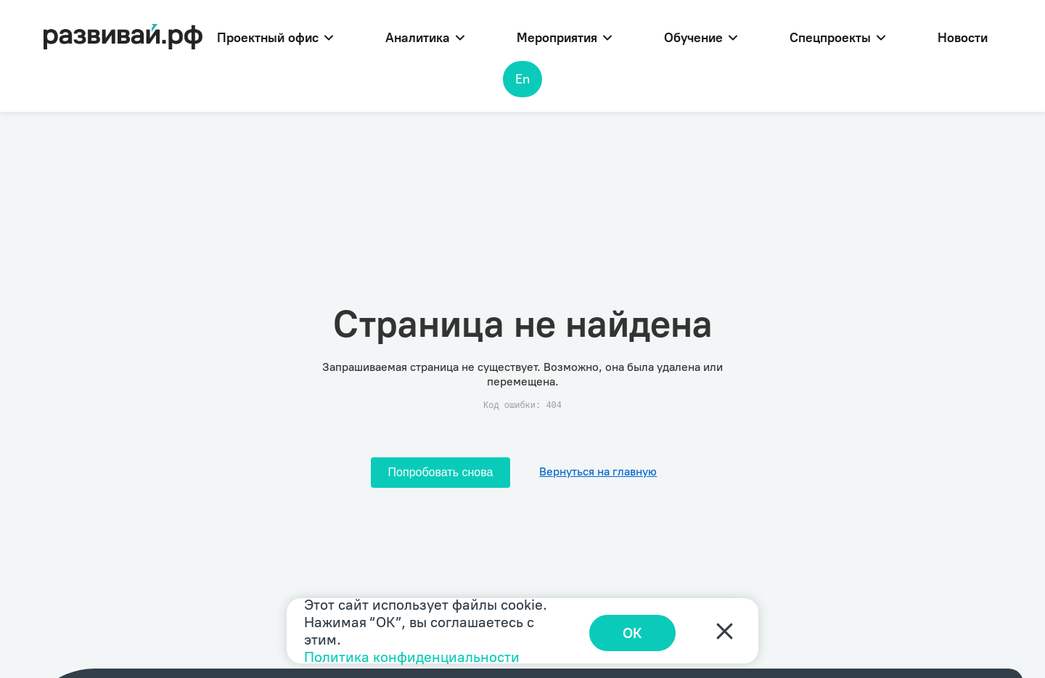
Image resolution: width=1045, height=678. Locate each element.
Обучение (700, 38)
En (522, 79)
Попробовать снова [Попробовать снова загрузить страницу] (440, 472)
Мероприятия (564, 38)
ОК (639, 631)
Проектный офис (275, 38)
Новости (963, 38)
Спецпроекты (837, 38)
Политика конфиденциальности (412, 657)
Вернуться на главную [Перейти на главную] (598, 471)
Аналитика (424, 38)
